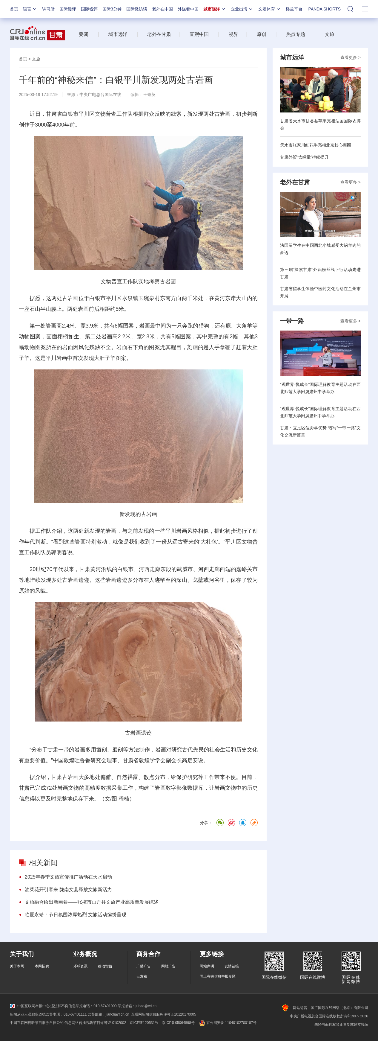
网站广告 (168, 966)
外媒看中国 (188, 9)
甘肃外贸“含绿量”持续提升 (304, 157)
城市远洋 (214, 9)
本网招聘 (42, 966)
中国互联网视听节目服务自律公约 (37, 1023)
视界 (233, 34)
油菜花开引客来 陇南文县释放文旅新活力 (68, 889)
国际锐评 (89, 9)
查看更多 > (350, 57)
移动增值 (105, 966)
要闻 (83, 34)
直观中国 (199, 34)
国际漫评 (67, 9)
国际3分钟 (112, 9)
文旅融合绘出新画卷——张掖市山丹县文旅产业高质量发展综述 (92, 902)
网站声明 (207, 966)
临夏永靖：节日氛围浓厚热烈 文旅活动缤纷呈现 (75, 914)
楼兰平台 (294, 9)
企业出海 (242, 9)
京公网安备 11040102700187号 (227, 1023)
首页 (14, 9)
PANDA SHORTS (324, 9)
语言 (30, 9)
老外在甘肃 (160, 34)
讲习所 (48, 9)
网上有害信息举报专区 (218, 976)
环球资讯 (80, 966)
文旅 (329, 34)
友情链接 (232, 966)
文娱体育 (269, 9)
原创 (261, 34)
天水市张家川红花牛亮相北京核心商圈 (315, 145)
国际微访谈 (136, 9)
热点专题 (295, 34)
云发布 (141, 976)
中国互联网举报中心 (30, 1006)
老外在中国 (162, 9)
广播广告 (143, 966)
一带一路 (292, 321)
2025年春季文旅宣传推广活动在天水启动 (68, 876)
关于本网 (17, 966)
